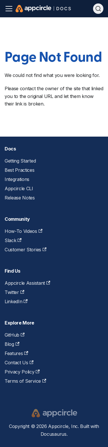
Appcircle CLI (19, 188)
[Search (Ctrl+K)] (98, 8)
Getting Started (20, 161)
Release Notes (20, 198)
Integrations (17, 179)
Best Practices (20, 170)
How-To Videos (23, 231)
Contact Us (19, 362)
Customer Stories (25, 249)
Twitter (14, 292)
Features (16, 353)
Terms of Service (25, 381)
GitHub (14, 335)
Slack (13, 240)
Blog (12, 344)
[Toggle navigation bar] (9, 8)
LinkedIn (16, 301)
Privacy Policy (22, 372)
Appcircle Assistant (27, 283)
